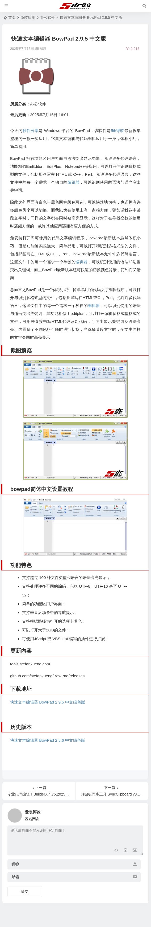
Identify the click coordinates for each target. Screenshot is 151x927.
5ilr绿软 (117, 130)
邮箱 (15, 877)
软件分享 (31, 130)
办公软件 (47, 17)
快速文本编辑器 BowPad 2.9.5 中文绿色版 (47, 702)
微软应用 (27, 17)
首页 (12, 17)
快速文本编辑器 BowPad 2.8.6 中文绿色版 (47, 740)
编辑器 (73, 182)
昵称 (15, 864)
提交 (24, 891)
